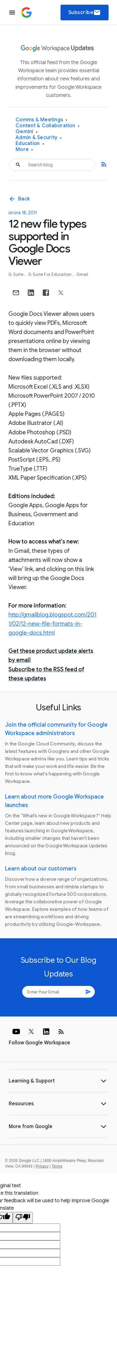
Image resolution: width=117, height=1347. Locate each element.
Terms (57, 1166)
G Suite (16, 274)
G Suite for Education (50, 274)
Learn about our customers (40, 868)
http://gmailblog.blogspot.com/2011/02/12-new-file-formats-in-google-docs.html (52, 623)
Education (30, 144)
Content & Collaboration (48, 126)
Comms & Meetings (42, 120)
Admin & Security (39, 138)
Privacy (42, 1166)
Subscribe (84, 12)
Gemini (27, 132)
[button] (58, 1081)
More (24, 150)
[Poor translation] (23, 1217)
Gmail (82, 274)
